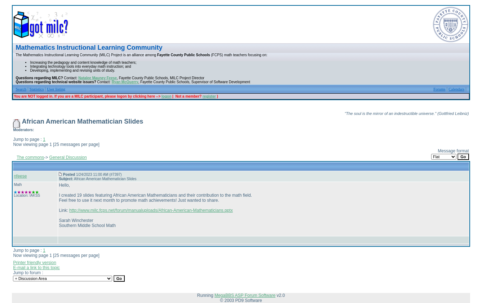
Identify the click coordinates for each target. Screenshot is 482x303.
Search (21, 89)
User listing (56, 89)
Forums (439, 89)
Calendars (456, 89)
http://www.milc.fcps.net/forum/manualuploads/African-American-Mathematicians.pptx (151, 210)
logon (166, 96)
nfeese (20, 176)
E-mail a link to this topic (36, 267)
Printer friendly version (34, 262)
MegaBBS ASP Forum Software (245, 295)
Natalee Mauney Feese (97, 78)
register (209, 96)
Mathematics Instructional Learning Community (89, 47)
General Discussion (68, 157)
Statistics (37, 89)
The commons (30, 157)
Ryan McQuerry (125, 82)
